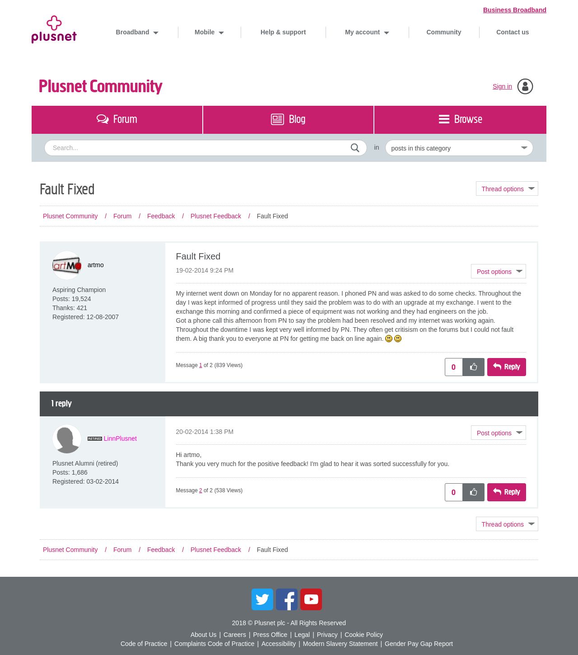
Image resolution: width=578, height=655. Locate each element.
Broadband (133, 32)
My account (363, 32)
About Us (204, 634)
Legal (302, 634)
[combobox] (205, 148)
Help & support (283, 32)
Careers (235, 634)
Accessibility (278, 643)
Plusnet (54, 28)
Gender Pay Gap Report (419, 643)
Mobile (205, 32)
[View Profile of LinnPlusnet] (120, 438)
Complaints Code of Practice (214, 643)
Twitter (262, 599)
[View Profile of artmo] (96, 265)
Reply (512, 367)
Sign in (502, 86)
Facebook (287, 599)
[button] (498, 271)
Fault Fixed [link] (272, 216)
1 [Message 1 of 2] (200, 365)
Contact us (512, 32)
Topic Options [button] (507, 188)
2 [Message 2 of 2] (200, 490)
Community (444, 32)
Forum (122, 216)
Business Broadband (514, 10)
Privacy (327, 634)
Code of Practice (144, 643)
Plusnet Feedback (216, 216)
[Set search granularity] (459, 148)
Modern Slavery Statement (340, 643)
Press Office (270, 634)
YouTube (311, 599)
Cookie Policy (364, 634)
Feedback (161, 216)
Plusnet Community (101, 86)
